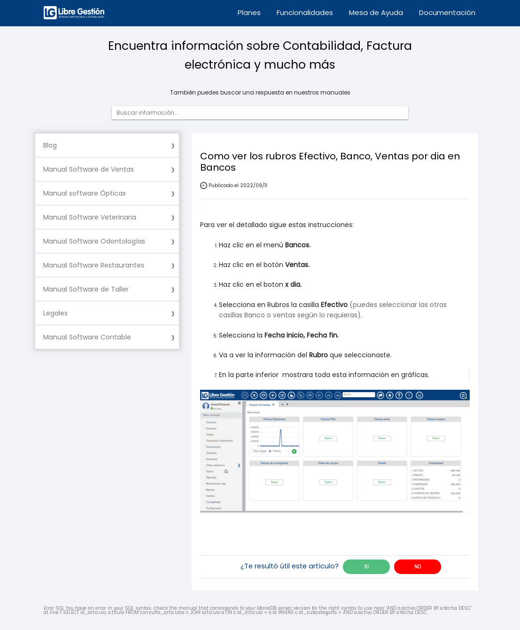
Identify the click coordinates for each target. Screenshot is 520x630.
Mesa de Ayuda (376, 12)
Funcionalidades (305, 12)
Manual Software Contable (87, 337)
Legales (55, 313)
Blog (50, 145)
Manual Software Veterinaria (89, 217)
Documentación (447, 12)
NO (417, 567)
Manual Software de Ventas (88, 169)
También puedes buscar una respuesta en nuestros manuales (260, 92)
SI (366, 567)
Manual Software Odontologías (94, 241)
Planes (249, 12)
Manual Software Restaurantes (93, 265)
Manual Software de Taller (86, 289)
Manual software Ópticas (84, 193)
